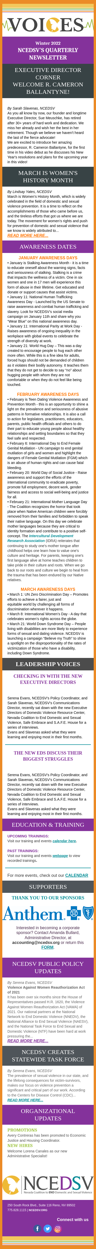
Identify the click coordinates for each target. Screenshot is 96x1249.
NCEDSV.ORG (38, 1210)
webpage (60, 856)
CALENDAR (76, 875)
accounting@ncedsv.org (36, 942)
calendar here (64, 841)
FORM (47, 947)
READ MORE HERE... (27, 235)
